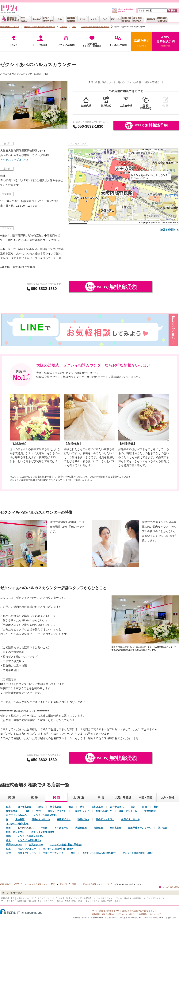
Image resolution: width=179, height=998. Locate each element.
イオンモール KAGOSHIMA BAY (99, 853)
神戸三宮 (162, 827)
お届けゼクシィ (23, 898)
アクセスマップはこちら (14, 159)
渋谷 (82, 806)
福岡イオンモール (27, 853)
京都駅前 (98, 827)
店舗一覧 (63, 27)
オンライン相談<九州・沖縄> (138, 853)
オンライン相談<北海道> (30, 836)
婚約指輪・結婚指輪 (132, 898)
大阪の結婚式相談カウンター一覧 (95, 27)
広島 (8, 848)
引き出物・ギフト (35, 901)
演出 (74, 901)
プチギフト (50, 901)
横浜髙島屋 (11, 811)
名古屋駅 (20, 819)
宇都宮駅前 (150, 811)
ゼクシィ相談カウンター (103, 898)
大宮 (38, 811)
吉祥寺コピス (117, 806)
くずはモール (61, 827)
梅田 (8, 827)
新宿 (40, 806)
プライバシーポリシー (127, 914)
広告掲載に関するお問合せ (103, 914)
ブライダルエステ (8, 901)
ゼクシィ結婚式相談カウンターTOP (39, 27)
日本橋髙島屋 (24, 806)
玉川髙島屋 (97, 806)
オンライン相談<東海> (17, 823)
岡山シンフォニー (27, 848)
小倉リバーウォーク (53, 853)
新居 (117, 901)
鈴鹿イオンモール (130, 819)
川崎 (27, 811)
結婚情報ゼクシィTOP (9, 27)
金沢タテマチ (36, 844)
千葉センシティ (81, 811)
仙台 (8, 840)
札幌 (8, 836)
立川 (133, 806)
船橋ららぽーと (104, 811)
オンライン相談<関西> (43, 832)
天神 (8, 853)
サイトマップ (155, 914)
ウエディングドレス (151, 898)
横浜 (156, 806)
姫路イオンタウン (15, 832)
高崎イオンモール (128, 811)
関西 (74, 27)
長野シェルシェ (14, 844)
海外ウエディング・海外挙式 (78, 898)
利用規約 (143, 914)
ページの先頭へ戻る (170, 887)
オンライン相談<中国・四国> (58, 848)
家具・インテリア (85, 901)
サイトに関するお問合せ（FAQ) (105, 911)
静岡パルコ (83, 819)
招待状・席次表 (63, 901)
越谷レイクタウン (57, 811)
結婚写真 (22, 901)
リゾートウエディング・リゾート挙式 (48, 898)
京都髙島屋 (115, 827)
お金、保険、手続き (104, 901)
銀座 (8, 806)
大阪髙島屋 (81, 827)
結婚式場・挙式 (7, 898)
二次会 (119, 898)
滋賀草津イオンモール (139, 827)
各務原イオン (63, 819)
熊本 (72, 853)
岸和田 (44, 827)
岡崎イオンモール (41, 819)
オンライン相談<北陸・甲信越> (66, 844)
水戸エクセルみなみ (16, 815)
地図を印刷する (169, 229)
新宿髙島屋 (55, 806)
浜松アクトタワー (105, 819)
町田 (144, 806)
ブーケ (165, 898)
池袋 (70, 806)
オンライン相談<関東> (45, 815)
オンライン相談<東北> (29, 840)
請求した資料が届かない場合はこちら (138, 911)
